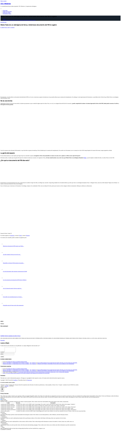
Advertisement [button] (3, 423)
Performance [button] (3, 416)
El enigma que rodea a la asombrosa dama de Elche (17, 362)
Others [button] (1, 426)
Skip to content (3, 1)
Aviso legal (5, 10)
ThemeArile (29, 381)
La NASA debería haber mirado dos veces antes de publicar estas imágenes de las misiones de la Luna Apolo (28, 374)
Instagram (12, 235)
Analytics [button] (2, 420)
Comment (2, 352)
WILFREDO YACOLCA (4, 335)
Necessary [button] (2, 399)
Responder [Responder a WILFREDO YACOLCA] (2, 340)
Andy (4, 374)
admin (2, 27)
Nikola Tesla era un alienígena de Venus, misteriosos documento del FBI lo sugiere (19, 20)
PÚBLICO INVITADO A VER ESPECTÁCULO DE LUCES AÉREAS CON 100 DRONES (55, 364)
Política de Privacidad (7, 11)
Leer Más (6, 386)
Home (4, 19)
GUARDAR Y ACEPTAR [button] (5, 430)
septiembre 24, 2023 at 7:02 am (14, 335)
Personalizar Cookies (7, 13)
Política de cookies (6, 12)
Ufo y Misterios (5, 4)
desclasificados (3, 22)
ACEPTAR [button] (11, 386)
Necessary (4, 400)
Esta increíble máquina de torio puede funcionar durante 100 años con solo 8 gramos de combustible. (57, 363)
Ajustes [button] (2, 386)
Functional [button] (2, 413)
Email (1, 355)
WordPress (15, 381)
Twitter (20, 235)
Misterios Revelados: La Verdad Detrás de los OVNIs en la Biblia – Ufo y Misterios (19, 363)
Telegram (28, 235)
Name (1, 353)
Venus (85, 157)
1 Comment (12, 27)
